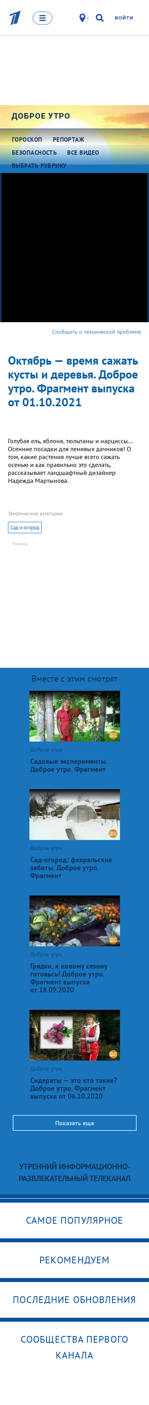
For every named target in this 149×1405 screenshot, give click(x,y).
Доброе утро (41, 116)
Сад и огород (24, 527)
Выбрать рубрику (39, 165)
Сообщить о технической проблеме (96, 331)
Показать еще (74, 1123)
